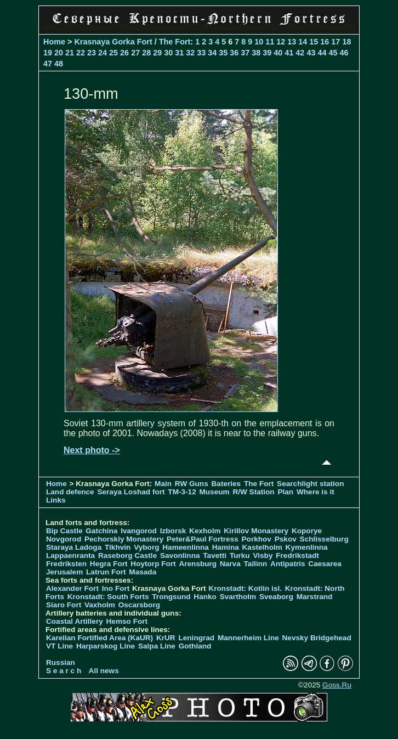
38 (256, 52)
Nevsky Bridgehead (316, 638)
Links (56, 500)
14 (302, 41)
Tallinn (256, 564)
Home (54, 41)
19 (47, 52)
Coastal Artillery (74, 621)
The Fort (175, 41)
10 (258, 41)
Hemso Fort (127, 621)
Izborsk (173, 531)
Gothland (195, 646)
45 (332, 52)
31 (179, 52)
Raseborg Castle (127, 555)
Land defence (70, 492)
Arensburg (198, 564)
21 (69, 52)
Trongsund (171, 597)
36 (234, 52)
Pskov (286, 539)
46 (343, 52)
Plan (285, 492)
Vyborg (146, 547)
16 (324, 41)
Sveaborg (276, 597)
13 (291, 41)
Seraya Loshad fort (130, 492)
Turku (240, 555)
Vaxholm (99, 605)
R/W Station (253, 492)
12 (280, 41)
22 (80, 52)
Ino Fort (116, 588)
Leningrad (196, 638)
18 (346, 41)
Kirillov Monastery (256, 531)
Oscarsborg (139, 605)
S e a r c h (63, 671)
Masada (142, 572)
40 (278, 52)
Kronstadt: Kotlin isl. (245, 588)
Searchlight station (310, 483)
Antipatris (287, 564)
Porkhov (256, 539)
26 (124, 52)
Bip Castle (64, 531)
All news (104, 671)
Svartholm (238, 597)
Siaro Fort (63, 605)
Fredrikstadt (297, 555)
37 (245, 52)
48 (58, 63)
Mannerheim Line (248, 638)
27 (135, 52)
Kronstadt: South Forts (108, 597)
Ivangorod (139, 531)
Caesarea (324, 564)
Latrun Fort (106, 572)
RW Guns (191, 483)
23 (91, 52)
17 (335, 41)
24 (102, 52)
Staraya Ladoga (73, 547)
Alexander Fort (72, 588)
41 (289, 52)
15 (313, 41)
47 (47, 63)
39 (267, 52)
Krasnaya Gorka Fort (113, 41)
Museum (214, 492)
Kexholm (204, 531)
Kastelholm (262, 547)
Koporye (307, 531)
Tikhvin (117, 547)
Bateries (226, 483)
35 (223, 52)
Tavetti (214, 555)
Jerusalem (64, 572)
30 (168, 52)
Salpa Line (156, 646)
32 (190, 52)
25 (113, 52)
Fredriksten (66, 564)
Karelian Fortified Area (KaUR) (99, 638)
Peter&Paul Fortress (202, 539)
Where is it (315, 492)
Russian (60, 662)
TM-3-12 (182, 492)
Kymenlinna (307, 547)
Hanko (205, 597)
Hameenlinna (185, 547)
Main (163, 483)
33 (201, 52)
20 (58, 52)
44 (321, 52)
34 (212, 52)
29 (157, 52)
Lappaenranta (70, 555)
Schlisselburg (324, 539)
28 (146, 52)
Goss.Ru (336, 685)
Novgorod (63, 539)
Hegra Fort (109, 564)
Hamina (225, 547)
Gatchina (101, 531)
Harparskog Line (105, 646)
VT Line (59, 646)
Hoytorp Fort (152, 564)
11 (269, 41)
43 (310, 52)
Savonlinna (180, 555)
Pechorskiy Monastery (123, 539)
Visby (262, 555)
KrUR (165, 638)
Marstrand (315, 597)
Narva (230, 564)
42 (299, 52)
